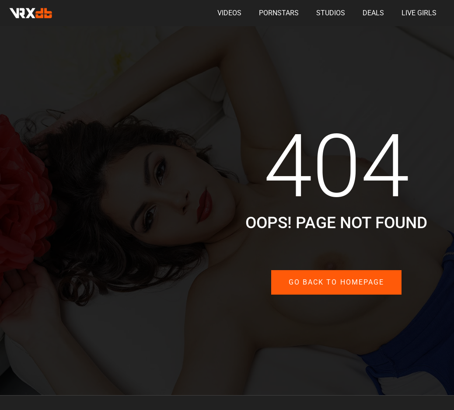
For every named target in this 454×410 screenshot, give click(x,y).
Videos (229, 13)
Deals (373, 13)
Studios (330, 13)
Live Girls (419, 13)
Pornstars (279, 13)
